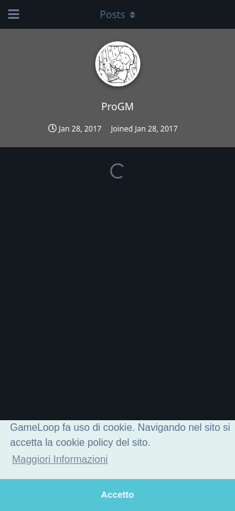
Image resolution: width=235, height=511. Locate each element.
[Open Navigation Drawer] (12, 14)
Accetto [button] (117, 495)
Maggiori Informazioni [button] (60, 459)
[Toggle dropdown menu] (117, 14)
